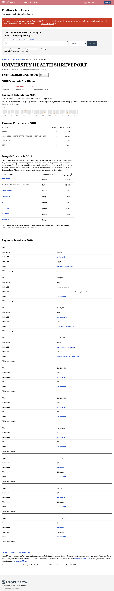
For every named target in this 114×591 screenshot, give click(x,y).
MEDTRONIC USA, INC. (65, 266)
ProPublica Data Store (82, 558)
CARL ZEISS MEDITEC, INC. (66, 326)
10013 (32, 40)
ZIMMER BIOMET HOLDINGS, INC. (68, 356)
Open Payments (47, 23)
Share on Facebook (85, 2)
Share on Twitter (89, 2)
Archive (6, 49)
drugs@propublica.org (20, 561)
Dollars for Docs (28, 2)
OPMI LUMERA (7, 190)
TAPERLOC (5, 214)
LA (41, 69)
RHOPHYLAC (6, 196)
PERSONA (5, 208)
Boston (26, 40)
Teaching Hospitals (18, 59)
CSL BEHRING (61, 296)
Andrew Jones (18, 40)
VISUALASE (6, 179)
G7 (3, 202)
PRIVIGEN (5, 220)
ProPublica (8, 2)
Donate (107, 2)
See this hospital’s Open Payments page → (17, 552)
